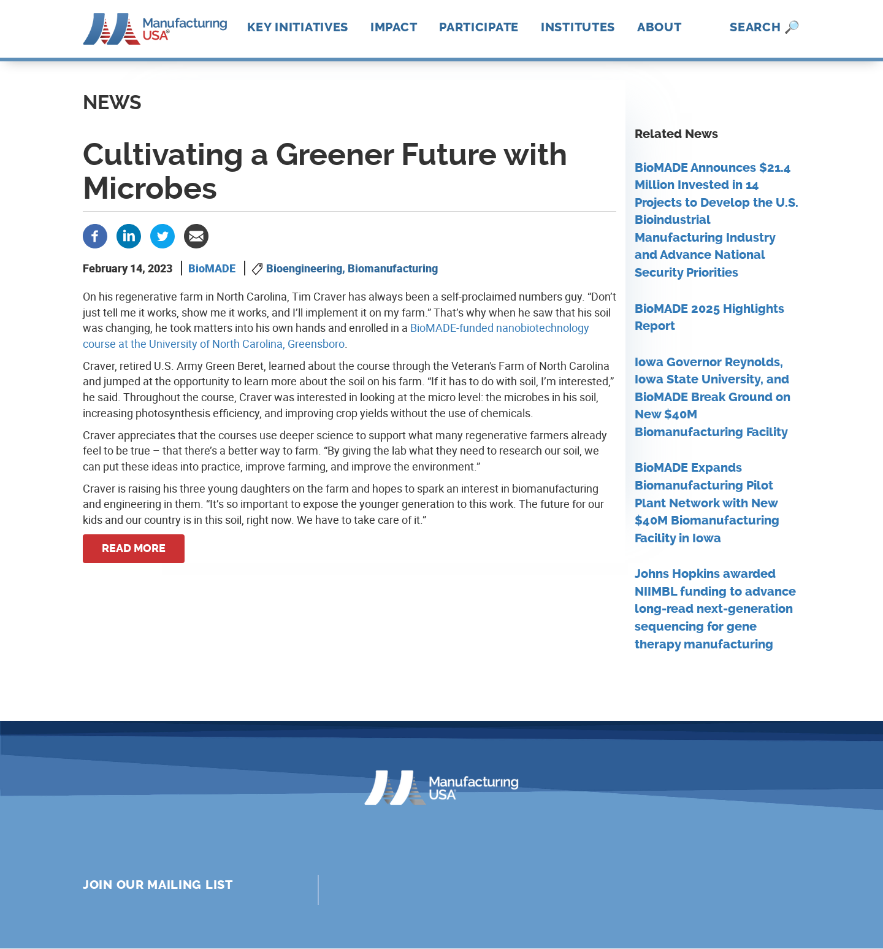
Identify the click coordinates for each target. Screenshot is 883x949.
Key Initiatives (298, 27)
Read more (134, 548)
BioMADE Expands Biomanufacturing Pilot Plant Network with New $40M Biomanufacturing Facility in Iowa (707, 503)
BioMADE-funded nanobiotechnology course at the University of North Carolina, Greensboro (336, 335)
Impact (393, 27)
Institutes (578, 27)
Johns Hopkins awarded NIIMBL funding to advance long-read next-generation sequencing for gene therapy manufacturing (715, 609)
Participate (479, 27)
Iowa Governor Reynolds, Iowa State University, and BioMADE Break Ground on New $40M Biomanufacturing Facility (712, 397)
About (659, 27)
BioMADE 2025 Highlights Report (709, 318)
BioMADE (211, 268)
